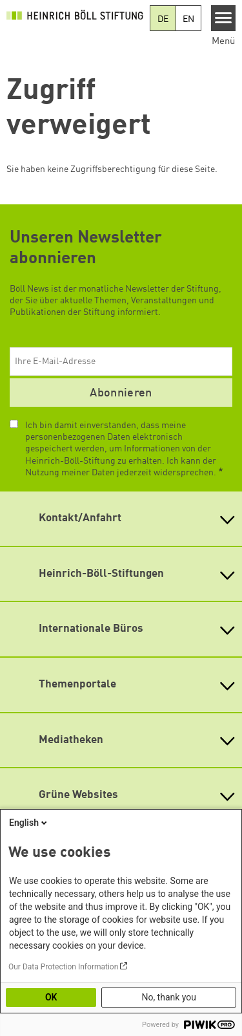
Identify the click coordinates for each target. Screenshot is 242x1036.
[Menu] (223, 18)
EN (188, 19)
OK (51, 997)
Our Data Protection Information (63, 966)
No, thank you (168, 997)
